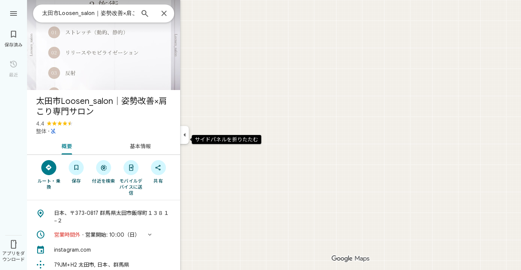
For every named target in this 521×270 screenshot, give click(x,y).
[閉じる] (164, 13)
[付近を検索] (103, 171)
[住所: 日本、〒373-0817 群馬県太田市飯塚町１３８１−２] (103, 216)
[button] (103, 234)
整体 (41, 131)
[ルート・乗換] (49, 174)
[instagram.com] (103, 249)
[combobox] (88, 13)
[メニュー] (13, 13)
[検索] (145, 14)
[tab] (65, 145)
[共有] (158, 171)
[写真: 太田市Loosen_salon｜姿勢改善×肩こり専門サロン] (103, 45)
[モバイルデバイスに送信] (131, 177)
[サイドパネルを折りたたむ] (184, 135)
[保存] (76, 171)
